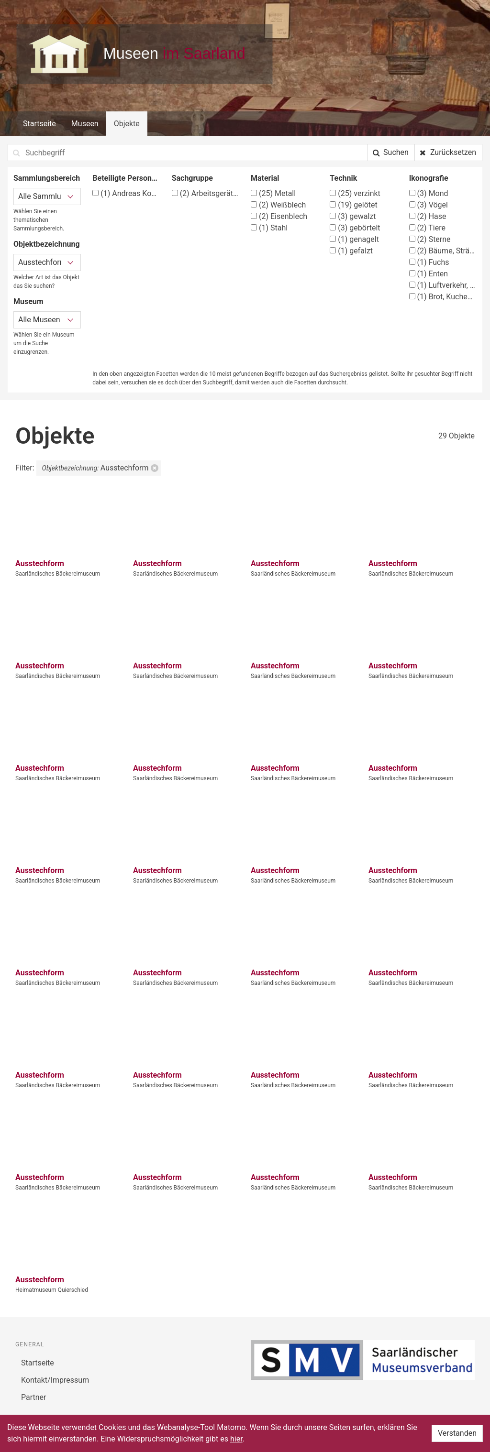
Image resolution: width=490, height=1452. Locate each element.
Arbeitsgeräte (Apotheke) (205, 193)
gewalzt (353, 216)
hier (236, 1438)
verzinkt (355, 193)
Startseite (39, 123)
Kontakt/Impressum (55, 1380)
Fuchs (429, 262)
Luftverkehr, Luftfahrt (443, 285)
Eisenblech (279, 216)
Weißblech (278, 204)
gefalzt (351, 250)
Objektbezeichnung (46, 244)
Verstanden (457, 1433)
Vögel (428, 204)
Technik (343, 178)
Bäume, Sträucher (443, 250)
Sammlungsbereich (46, 178)
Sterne (430, 239)
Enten (428, 273)
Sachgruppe (192, 178)
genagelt (354, 239)
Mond (428, 193)
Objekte (127, 123)
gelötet (353, 204)
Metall (273, 193)
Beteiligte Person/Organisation (126, 178)
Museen (85, 123)
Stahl (269, 227)
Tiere (427, 227)
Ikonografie (428, 178)
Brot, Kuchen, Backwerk (443, 296)
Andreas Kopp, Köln (126, 193)
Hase (427, 216)
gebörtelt (355, 227)
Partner (33, 1397)
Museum (28, 301)
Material (265, 178)
